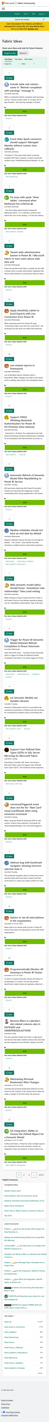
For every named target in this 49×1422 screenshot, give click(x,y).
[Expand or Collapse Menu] (3, 8)
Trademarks (5, 1407)
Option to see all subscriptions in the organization (27, 919)
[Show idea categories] (12, 64)
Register (17, 14)
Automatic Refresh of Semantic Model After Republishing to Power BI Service (24, 478)
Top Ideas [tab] (18, 59)
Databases (35, 674)
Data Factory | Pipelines (25, 561)
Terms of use (5, 1404)
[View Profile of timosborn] (8, 1254)
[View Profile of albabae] (7, 1237)
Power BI (9, 118)
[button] (10, 53)
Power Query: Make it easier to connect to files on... (24, 1211)
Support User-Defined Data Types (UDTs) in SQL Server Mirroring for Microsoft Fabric (22, 752)
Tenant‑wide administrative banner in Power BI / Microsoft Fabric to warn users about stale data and (24, 257)
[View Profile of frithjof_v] (7, 1229)
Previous (35, 1373)
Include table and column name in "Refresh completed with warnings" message (23, 87)
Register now (33, 29)
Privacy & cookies (7, 1400)
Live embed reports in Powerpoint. (22, 366)
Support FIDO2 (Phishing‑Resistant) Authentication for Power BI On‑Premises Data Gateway (19, 421)
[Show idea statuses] (28, 64)
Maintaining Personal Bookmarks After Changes (24, 1080)
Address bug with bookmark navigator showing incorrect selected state (23, 866)
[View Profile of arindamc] (15, 1287)
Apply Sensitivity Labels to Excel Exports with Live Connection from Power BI (21, 313)
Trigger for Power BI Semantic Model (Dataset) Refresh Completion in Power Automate (23, 643)
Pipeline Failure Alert (12, 1191)
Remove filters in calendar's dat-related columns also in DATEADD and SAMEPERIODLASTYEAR (22, 1025)
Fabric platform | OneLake (14, 231)
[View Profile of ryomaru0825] (9, 1245)
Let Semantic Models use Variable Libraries (24, 699)
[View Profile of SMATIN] (15, 1305)
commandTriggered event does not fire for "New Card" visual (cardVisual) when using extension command (23, 809)
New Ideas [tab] (28, 59)
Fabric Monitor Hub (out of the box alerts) (21, 1196)
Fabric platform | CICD (13, 729)
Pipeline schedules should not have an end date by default (26, 531)
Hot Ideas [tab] (8, 59)
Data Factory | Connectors (14, 1327)
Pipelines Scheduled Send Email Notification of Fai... (24, 1201)
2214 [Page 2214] (41, 1174)
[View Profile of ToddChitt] (12, 1296)
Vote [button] (10, 78)
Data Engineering (11, 177)
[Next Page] (46, 1173)
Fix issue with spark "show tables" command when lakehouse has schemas (21, 200)
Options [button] (23, 53)
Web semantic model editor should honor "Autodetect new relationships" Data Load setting (24, 588)
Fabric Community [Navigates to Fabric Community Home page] (26, 3)
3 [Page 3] (29, 1174)
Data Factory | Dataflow (13, 1363)
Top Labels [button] (8, 1316)
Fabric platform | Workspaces (16, 1165)
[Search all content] (30, 19)
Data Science (10, 674)
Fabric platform (11, 454)
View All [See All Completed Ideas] (8, 1215)
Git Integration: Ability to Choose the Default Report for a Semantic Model (24, 1134)
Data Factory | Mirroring (14, 784)
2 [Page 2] (24, 1174)
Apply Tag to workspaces (14, 1206)
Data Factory (10, 561)
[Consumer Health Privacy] (24, 1415)
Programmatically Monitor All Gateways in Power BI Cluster (26, 970)
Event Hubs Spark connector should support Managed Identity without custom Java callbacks (23, 143)
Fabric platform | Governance (15, 564)
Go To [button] (41, 14)
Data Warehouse (23, 674)
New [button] (25, 111)
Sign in (26, 14)
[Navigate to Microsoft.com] (8, 3)
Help (33, 14)
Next (45, 1373)
